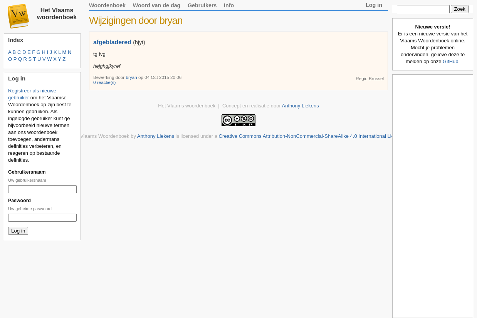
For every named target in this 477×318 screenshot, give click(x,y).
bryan (132, 77)
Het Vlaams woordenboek (57, 13)
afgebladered (112, 42)
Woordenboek (107, 5)
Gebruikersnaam (26, 172)
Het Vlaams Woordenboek (100, 136)
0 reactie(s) (104, 82)
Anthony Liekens (300, 106)
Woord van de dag (157, 5)
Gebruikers (202, 5)
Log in (374, 5)
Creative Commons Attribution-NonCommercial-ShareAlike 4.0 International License (312, 136)
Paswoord (19, 200)
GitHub (450, 61)
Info (229, 5)
